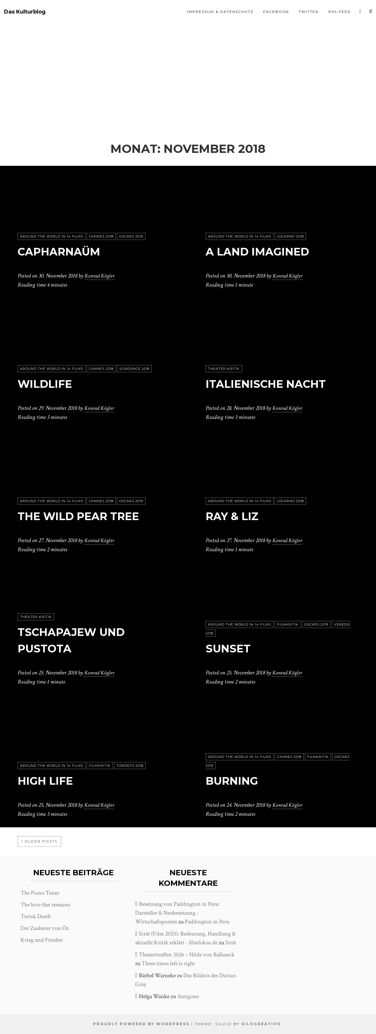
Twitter (309, 11)
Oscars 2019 (131, 237)
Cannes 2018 (101, 237)
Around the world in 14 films (51, 237)
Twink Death (36, 916)
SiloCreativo (261, 1024)
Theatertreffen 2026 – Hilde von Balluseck (187, 954)
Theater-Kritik (224, 369)
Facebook (276, 11)
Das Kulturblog (25, 12)
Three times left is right (168, 963)
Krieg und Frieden (42, 940)
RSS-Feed (339, 11)
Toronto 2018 (129, 766)
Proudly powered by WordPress (141, 1024)
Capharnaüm (63, 251)
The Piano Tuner (40, 893)
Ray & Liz (235, 516)
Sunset (230, 648)
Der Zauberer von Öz (45, 928)
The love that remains (45, 904)
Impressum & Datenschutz (220, 11)
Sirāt (230, 942)
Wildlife (48, 384)
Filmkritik (287, 625)
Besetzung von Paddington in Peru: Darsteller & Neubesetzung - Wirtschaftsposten (177, 913)
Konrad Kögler (100, 276)
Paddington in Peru (207, 922)
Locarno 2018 (290, 237)
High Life (48, 781)
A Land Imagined (263, 251)
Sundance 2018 (134, 369)
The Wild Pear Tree (84, 516)
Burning (235, 781)
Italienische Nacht (272, 384)
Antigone (188, 996)
